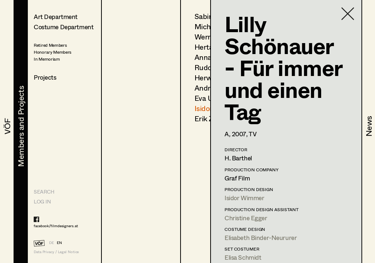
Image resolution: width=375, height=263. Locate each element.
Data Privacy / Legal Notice (56, 251)
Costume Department (63, 27)
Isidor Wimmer (244, 198)
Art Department (56, 17)
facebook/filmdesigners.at (56, 226)
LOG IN (42, 201)
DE (51, 242)
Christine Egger (245, 218)
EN (59, 242)
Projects (45, 77)
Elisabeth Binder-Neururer (260, 238)
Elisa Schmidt (242, 257)
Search (44, 191)
